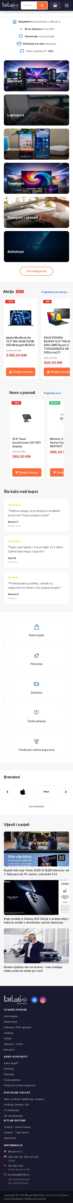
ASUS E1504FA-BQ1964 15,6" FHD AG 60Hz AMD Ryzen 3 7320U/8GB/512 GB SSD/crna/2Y (57, 345)
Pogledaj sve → (54, 393)
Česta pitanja (12, 1079)
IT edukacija (11, 1110)
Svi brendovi (36, 806)
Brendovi (12, 777)
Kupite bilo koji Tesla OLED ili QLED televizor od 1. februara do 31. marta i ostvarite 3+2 (36, 872)
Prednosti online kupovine (19, 1085)
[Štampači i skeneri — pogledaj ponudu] (36, 212)
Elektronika (10, 1021)
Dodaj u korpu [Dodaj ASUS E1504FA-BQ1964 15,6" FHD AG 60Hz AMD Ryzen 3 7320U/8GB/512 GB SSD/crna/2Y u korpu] (58, 371)
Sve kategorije (36, 271)
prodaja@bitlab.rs (19, 1174)
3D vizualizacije (13, 1115)
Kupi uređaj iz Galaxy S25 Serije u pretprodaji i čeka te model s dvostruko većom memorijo (36, 920)
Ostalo (8, 1038)
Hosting (8, 1032)
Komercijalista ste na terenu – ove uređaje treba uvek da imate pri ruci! (33, 969)
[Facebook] (34, 1000)
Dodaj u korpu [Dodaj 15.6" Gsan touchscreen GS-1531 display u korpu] (26, 472)
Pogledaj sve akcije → (56, 291)
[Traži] (42, 5)
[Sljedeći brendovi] (65, 791)
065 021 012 (31, 1156)
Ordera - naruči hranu (17, 1127)
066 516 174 (15, 1156)
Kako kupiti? (11, 1063)
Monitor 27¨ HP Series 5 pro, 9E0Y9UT (60, 442)
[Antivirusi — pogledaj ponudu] (36, 246)
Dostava (9, 1068)
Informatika (11, 1016)
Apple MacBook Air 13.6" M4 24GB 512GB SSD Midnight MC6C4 (20, 341)
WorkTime (10, 1138)
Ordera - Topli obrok (16, 1132)
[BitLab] (10, 5)
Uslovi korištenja (13, 1198)
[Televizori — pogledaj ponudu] (36, 178)
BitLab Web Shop (35, 1195)
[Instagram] (43, 1000)
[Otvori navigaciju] (67, 5)
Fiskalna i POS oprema (17, 1027)
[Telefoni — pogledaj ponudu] (36, 144)
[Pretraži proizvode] (29, 5)
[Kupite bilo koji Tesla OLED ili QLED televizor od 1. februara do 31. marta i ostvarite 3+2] (36, 849)
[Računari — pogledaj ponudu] (36, 75)
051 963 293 (15, 1165)
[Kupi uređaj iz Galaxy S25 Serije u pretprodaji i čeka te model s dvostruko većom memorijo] (36, 897)
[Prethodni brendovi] (7, 791)
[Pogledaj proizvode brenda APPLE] (22, 792)
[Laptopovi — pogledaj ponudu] (36, 109)
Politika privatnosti (35, 1198)
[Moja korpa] (55, 5)
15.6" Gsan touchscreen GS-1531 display (26, 442)
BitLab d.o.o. (15, 1151)
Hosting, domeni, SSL (17, 1104)
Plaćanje (9, 1074)
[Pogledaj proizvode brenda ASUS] (46, 792)
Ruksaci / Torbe (13, 1043)
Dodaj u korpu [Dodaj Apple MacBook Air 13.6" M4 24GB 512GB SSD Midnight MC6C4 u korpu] (21, 371)
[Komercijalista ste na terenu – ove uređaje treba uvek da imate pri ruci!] (36, 945)
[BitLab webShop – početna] (15, 1000)
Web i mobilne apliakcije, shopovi (24, 1099)
